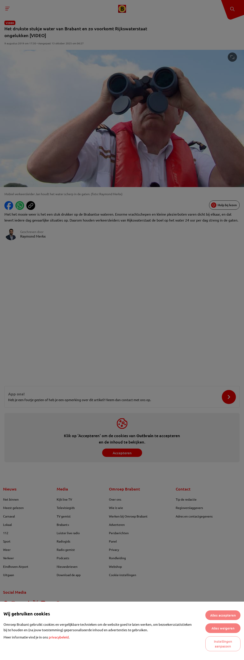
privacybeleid (59, 637)
